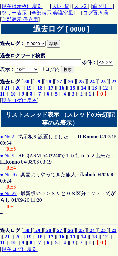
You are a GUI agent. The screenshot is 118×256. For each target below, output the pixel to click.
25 (81, 81)
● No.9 (7, 155)
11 (3, 93)
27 (59, 81)
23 (103, 81)
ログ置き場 (95, 12)
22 (113, 81)
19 (29, 87)
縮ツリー (102, 6)
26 (70, 81)
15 (72, 87)
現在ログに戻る (19, 100)
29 (38, 81)
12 (105, 87)
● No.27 (8, 193)
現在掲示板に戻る (22, 6)
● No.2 (7, 136)
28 (49, 81)
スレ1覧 (60, 6)
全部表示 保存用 (20, 19)
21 (7, 87)
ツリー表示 (14, 12)
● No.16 (8, 174)
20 (18, 87)
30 (27, 81)
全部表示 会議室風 (52, 12)
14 (83, 87)
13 (94, 87)
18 (40, 87)
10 (13, 93)
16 (61, 87)
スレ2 (81, 6)
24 (92, 81)
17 (50, 87)
